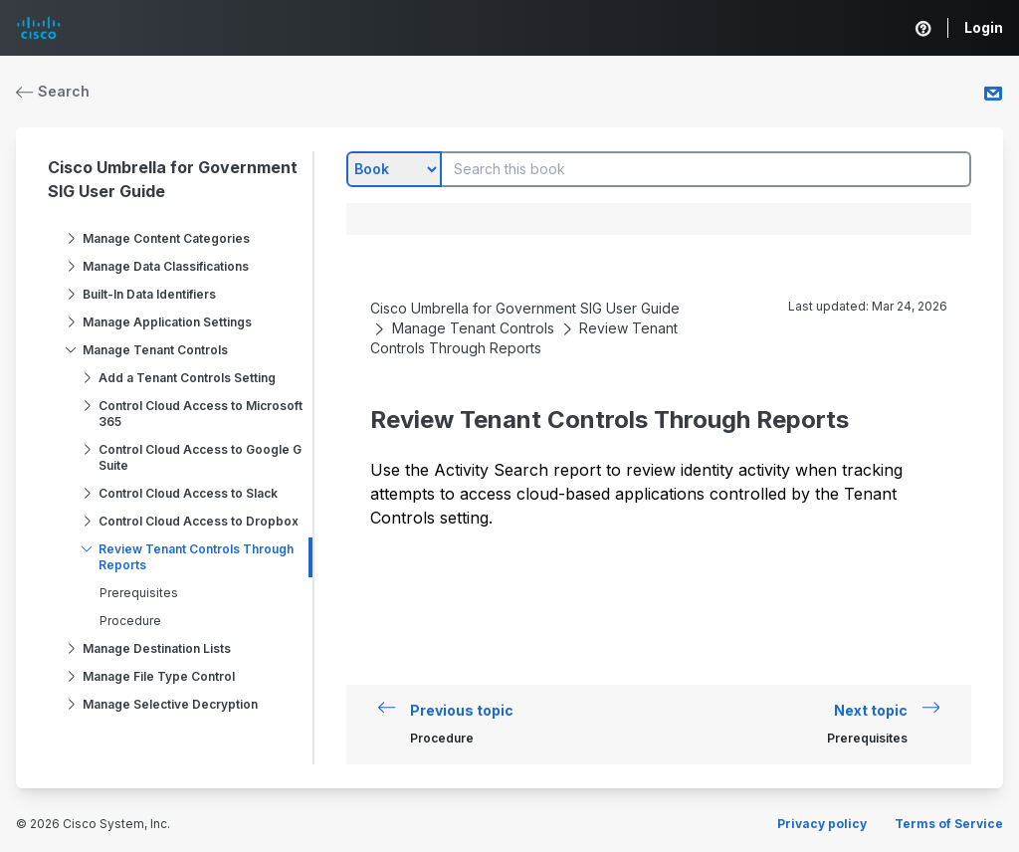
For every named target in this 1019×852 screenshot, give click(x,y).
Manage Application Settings (167, 322)
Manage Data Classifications (166, 266)
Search (53, 91)
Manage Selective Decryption (170, 704)
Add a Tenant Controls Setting (187, 377)
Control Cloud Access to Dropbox (199, 521)
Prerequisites (139, 592)
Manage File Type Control (159, 676)
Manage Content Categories (166, 238)
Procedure (130, 620)
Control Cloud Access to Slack (188, 493)
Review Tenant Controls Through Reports (196, 556)
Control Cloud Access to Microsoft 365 (201, 413)
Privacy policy (822, 823)
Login (983, 27)
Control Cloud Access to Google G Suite (200, 457)
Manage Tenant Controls (155, 349)
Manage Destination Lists (157, 648)
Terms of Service (949, 823)
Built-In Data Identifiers (149, 294)
